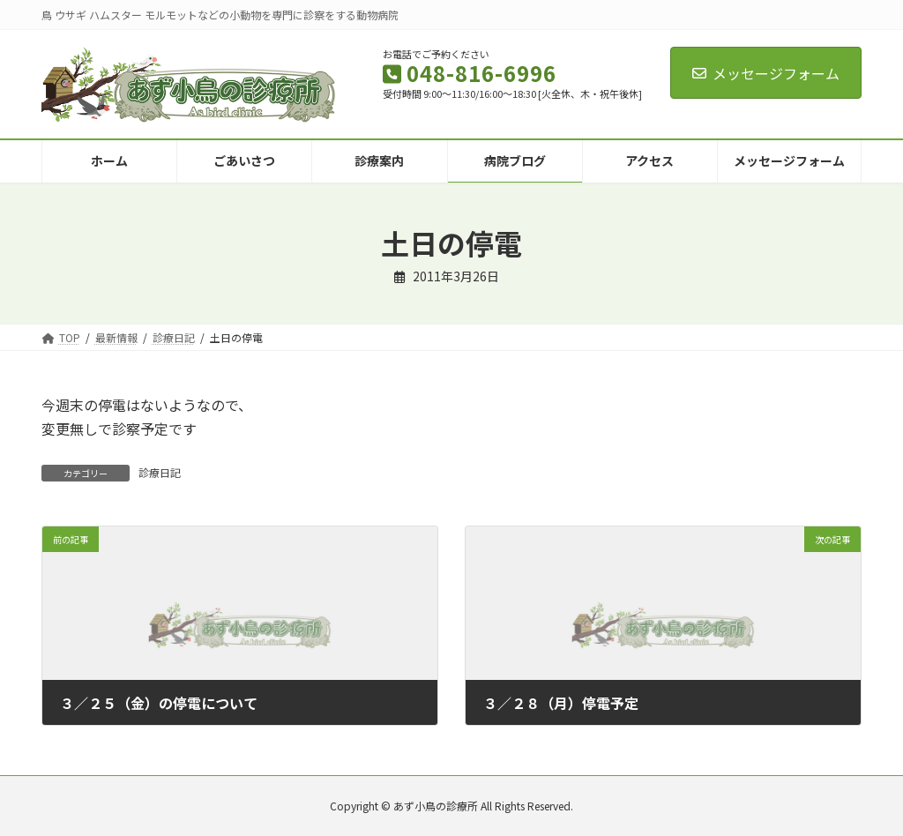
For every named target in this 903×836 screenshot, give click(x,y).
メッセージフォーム (766, 73)
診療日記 (159, 472)
